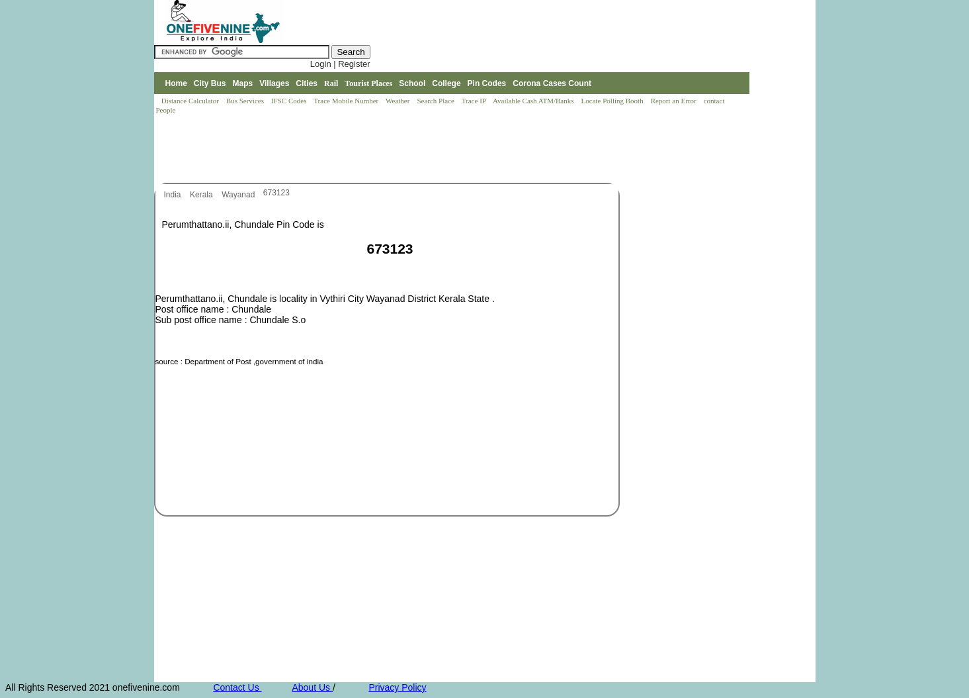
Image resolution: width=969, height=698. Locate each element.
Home (176, 83)
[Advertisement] (395, 149)
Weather (398, 101)
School (412, 83)
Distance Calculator (190, 101)
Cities (306, 83)
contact (715, 101)
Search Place (436, 101)
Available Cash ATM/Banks (534, 101)
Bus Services (245, 101)
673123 (276, 192)
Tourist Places (368, 83)
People (166, 110)
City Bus (210, 83)
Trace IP (475, 101)
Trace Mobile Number (347, 101)
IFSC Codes (289, 101)
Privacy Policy (397, 687)
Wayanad (239, 194)
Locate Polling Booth (613, 101)
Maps (243, 83)
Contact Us (237, 687)
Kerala (202, 194)
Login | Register (340, 64)
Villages (274, 83)
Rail (331, 83)
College (446, 83)
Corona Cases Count (552, 83)
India (173, 194)
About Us (312, 687)
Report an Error (674, 101)
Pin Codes (487, 83)
